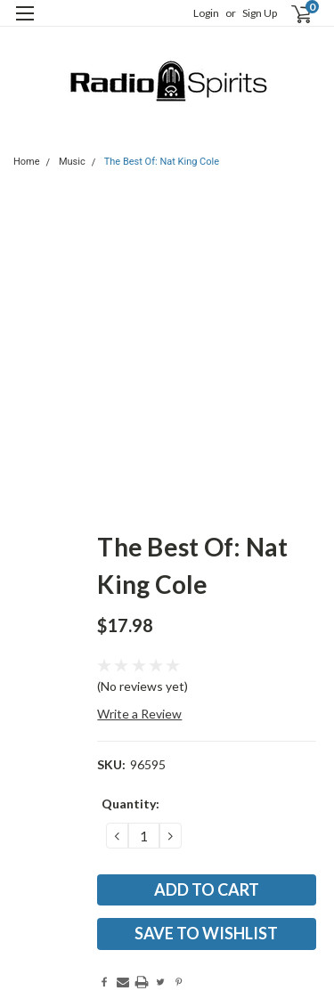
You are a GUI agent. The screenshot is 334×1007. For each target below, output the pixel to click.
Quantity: (130, 803)
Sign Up (259, 13)
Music (72, 161)
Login (206, 13)
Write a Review (139, 713)
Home (26, 161)
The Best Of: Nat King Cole (161, 161)
